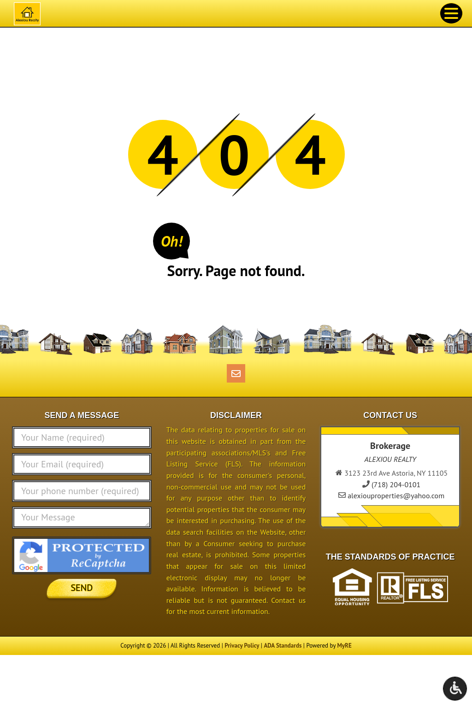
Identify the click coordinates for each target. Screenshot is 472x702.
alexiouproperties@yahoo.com (396, 495)
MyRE (344, 645)
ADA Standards (282, 645)
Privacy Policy (241, 645)
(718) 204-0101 (396, 484)
